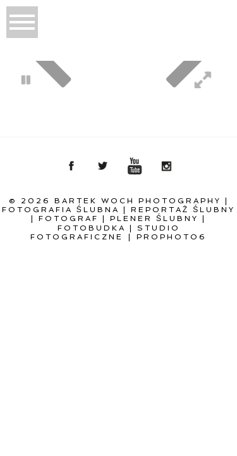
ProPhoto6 (172, 236)
